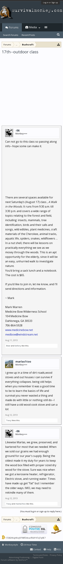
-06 (17, 130)
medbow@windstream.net (21, 334)
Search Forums (10, 34)
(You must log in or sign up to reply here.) (40, 511)
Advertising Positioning (19, 557)
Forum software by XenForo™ (14, 560)
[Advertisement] (31, 87)
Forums (13, 27)
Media (33, 27)
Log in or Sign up (50, 2)
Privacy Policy (56, 555)
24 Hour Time (29, 544)
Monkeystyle (10, 544)
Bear (8, 345)
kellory (18, 345)
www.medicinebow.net (19, 330)
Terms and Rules (40, 555)
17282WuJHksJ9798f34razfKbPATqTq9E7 (25, 537)
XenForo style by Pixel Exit (39, 560)
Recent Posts (28, 34)
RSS (57, 549)
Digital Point (38, 557)
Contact (35, 549)
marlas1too (23, 361)
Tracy (8, 420)
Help (47, 549)
